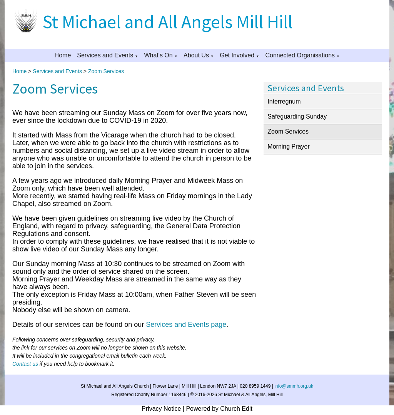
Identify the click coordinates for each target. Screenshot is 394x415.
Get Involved (237, 55)
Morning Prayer (288, 146)
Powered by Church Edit (219, 408)
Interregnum (284, 101)
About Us (196, 55)
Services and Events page (186, 324)
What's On (158, 55)
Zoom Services (106, 71)
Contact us (25, 364)
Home (63, 55)
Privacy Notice (161, 408)
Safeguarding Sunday (297, 116)
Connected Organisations (300, 55)
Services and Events (105, 55)
